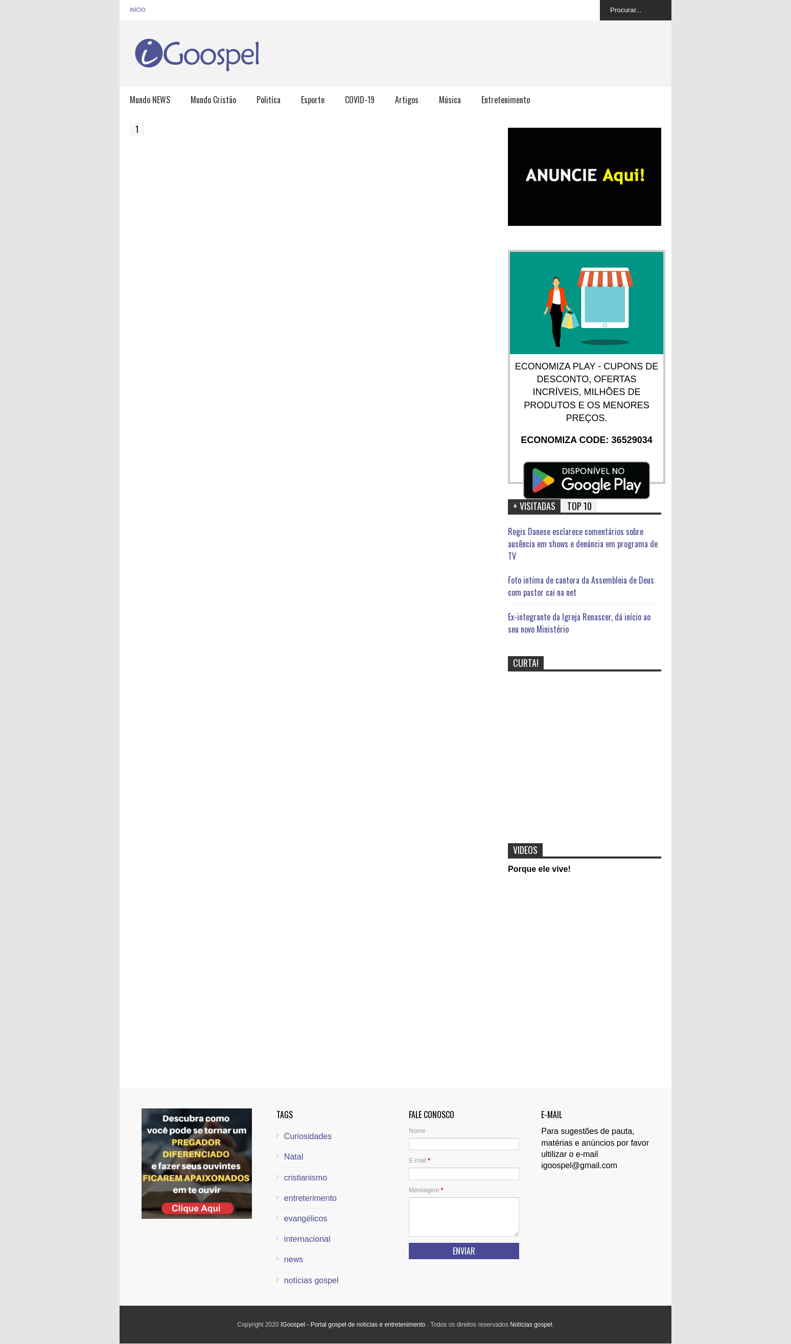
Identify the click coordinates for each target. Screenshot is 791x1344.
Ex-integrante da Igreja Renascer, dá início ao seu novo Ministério (579, 623)
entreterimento (310, 1198)
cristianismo (305, 1177)
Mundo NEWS (150, 100)
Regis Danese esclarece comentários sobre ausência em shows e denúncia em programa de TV (583, 543)
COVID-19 (360, 100)
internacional (307, 1239)
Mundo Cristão (213, 100)
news (293, 1259)
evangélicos (306, 1218)
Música (450, 100)
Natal (293, 1156)
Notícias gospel (531, 1324)
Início (138, 10)
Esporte (312, 100)
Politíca (269, 100)
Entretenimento (505, 100)
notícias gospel (311, 1280)
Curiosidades (308, 1136)
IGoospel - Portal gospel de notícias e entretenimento (354, 1324)
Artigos (406, 100)
